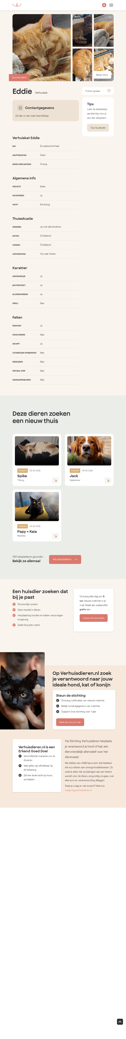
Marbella (21, 536)
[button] (104, 5)
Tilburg (20, 480)
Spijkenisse (75, 480)
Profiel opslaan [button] (98, 91)
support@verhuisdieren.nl (78, 790)
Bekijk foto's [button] (102, 75)
